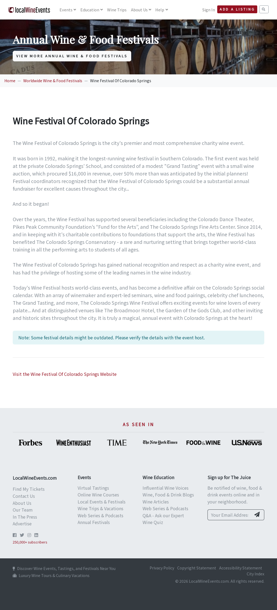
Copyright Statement (196, 568)
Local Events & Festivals (102, 501)
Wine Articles (156, 501)
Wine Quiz (153, 522)
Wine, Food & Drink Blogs (168, 494)
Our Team (23, 509)
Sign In (208, 9)
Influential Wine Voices (166, 488)
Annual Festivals (94, 522)
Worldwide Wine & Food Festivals (52, 80)
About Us (139, 9)
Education (89, 9)
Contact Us (24, 496)
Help (159, 9)
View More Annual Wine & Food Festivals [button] (72, 55)
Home (9, 80)
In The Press (25, 516)
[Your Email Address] (229, 514)
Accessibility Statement (240, 568)
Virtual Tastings (93, 488)
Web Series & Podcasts (100, 515)
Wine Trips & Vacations (100, 508)
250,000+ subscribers (30, 542)
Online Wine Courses (98, 494)
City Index (255, 573)
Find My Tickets (29, 489)
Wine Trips (117, 9)
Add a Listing (237, 9)
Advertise (22, 523)
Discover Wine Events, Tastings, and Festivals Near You (64, 568)
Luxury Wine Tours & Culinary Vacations (51, 575)
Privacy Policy (162, 568)
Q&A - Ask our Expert (163, 515)
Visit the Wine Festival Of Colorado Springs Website (65, 374)
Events (66, 9)
